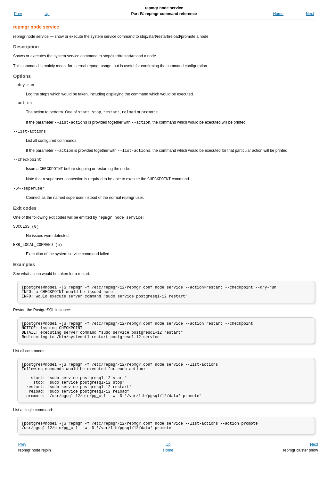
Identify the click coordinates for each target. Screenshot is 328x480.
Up (47, 14)
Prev (18, 14)
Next (310, 14)
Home (278, 14)
